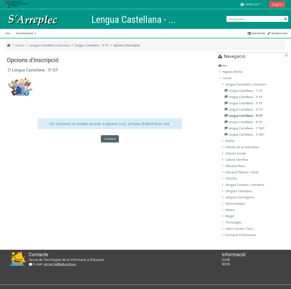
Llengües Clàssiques (241, 191)
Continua (110, 139)
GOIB (226, 259)
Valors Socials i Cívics (242, 229)
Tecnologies (236, 222)
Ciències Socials (238, 153)
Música (232, 210)
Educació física (238, 166)
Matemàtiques (238, 203)
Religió (232, 216)
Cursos (229, 78)
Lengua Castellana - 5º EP (35, 70)
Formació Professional (243, 235)
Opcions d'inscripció (126, 45)
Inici (8, 33)
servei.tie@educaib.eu (60, 264)
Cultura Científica (239, 160)
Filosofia (233, 178)
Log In (277, 4)
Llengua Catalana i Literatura (247, 185)
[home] (32, 20)
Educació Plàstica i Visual (244, 172)
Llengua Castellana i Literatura (248, 84)
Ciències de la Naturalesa (245, 147)
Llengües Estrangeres (242, 197)
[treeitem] (253, 65)
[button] (253, 4)
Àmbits (233, 141)
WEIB (226, 264)
